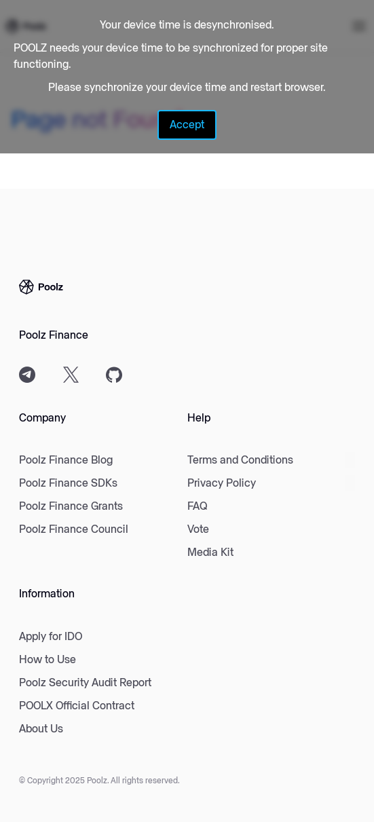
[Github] (114, 375)
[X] (70, 375)
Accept (187, 124)
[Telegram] (27, 375)
